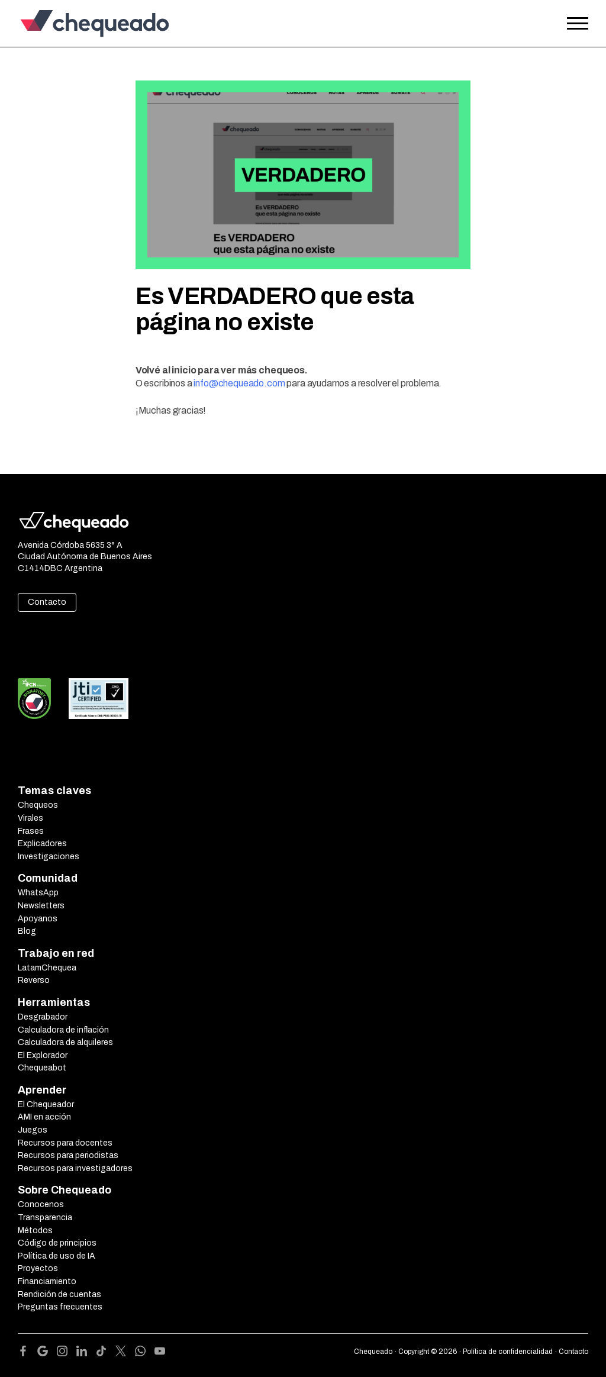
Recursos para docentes (65, 1143)
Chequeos (38, 805)
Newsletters (41, 905)
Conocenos (41, 1204)
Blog (27, 931)
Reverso (34, 980)
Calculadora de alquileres (65, 1042)
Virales (30, 818)
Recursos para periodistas (68, 1155)
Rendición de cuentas (59, 1294)
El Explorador (42, 1055)
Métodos (35, 1230)
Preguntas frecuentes (60, 1306)
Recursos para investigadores (75, 1168)
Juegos (32, 1130)
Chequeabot (42, 1067)
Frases (31, 831)
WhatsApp (38, 892)
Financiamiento (47, 1281)
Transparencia (45, 1217)
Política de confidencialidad (508, 1351)
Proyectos (38, 1268)
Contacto (47, 602)
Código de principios (57, 1243)
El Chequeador (46, 1104)
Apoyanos (37, 918)
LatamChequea (47, 967)
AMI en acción (44, 1116)
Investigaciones (48, 856)
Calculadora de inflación (63, 1030)
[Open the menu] (577, 24)
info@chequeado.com (239, 383)
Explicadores (42, 843)
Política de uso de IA (56, 1256)
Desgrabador (42, 1016)
